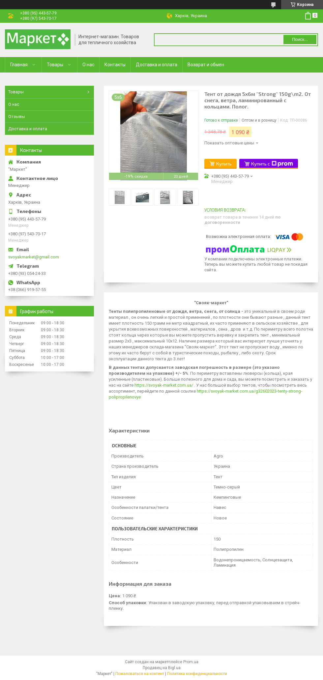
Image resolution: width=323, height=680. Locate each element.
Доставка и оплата (156, 64)
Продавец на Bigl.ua (162, 667)
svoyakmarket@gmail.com (33, 256)
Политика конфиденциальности (197, 673)
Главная (19, 64)
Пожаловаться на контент (139, 673)
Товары (55, 64)
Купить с (272, 164)
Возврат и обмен (206, 64)
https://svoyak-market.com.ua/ (163, 385)
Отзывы (16, 116)
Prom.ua (190, 662)
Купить (224, 163)
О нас (88, 64)
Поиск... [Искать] (300, 39)
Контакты (115, 64)
